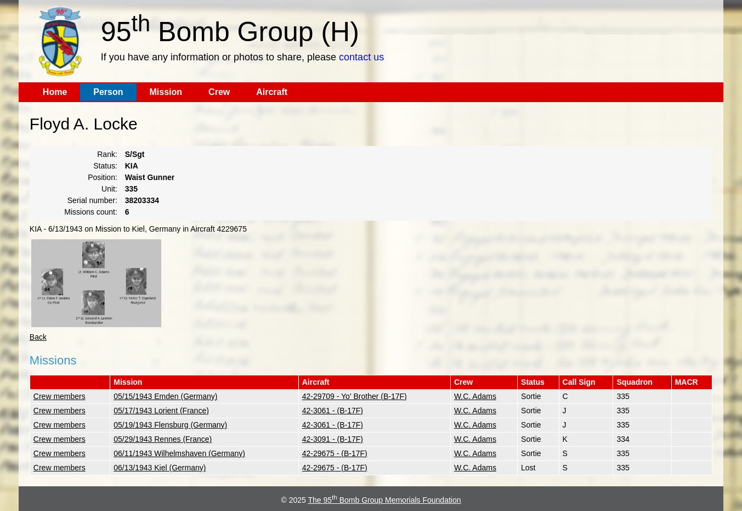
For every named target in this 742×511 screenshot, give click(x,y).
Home (55, 92)
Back (38, 337)
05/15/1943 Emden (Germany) (165, 396)
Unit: (109, 188)
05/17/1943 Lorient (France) (161, 410)
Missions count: (90, 211)
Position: (102, 177)
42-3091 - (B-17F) (332, 439)
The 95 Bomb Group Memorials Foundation (384, 500)
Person (108, 92)
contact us (361, 57)
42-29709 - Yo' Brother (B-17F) (354, 396)
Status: (105, 165)
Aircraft (271, 92)
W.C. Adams (475, 396)
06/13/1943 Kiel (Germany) (160, 467)
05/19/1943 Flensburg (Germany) (170, 424)
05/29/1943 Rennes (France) (163, 439)
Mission (166, 92)
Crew (219, 92)
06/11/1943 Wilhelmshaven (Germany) (179, 453)
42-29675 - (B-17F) (334, 453)
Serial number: (92, 200)
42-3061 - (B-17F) (332, 410)
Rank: (107, 154)
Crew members (59, 396)
